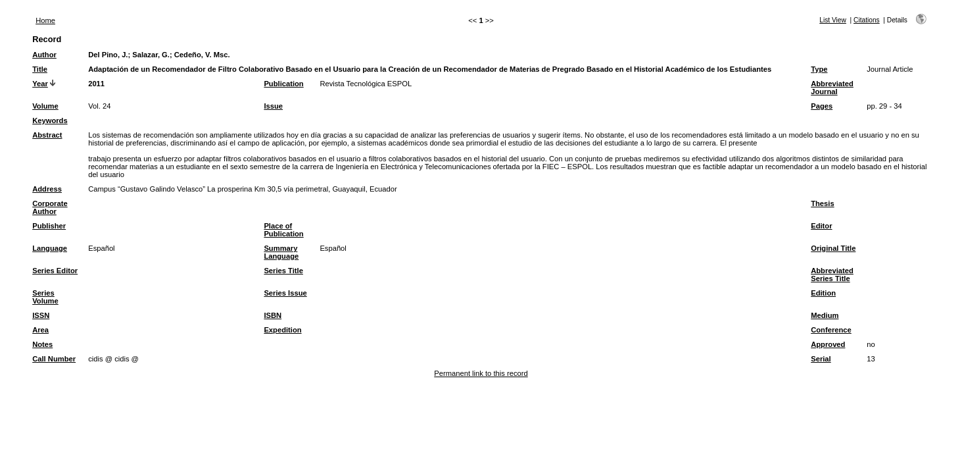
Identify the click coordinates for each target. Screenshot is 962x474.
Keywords (49, 120)
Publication (283, 84)
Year (40, 84)
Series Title (283, 271)
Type (819, 69)
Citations (867, 20)
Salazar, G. (151, 55)
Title (39, 69)
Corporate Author (49, 207)
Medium (824, 315)
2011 (96, 84)
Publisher (49, 226)
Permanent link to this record (480, 373)
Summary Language (281, 252)
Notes (42, 344)
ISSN (40, 315)
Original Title (833, 248)
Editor (821, 226)
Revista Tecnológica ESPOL (366, 84)
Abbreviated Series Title (832, 274)
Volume (45, 106)
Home (45, 20)
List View (832, 20)
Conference (831, 330)
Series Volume (45, 297)
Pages (821, 106)
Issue (273, 106)
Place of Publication (283, 230)
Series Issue (285, 293)
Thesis (822, 203)
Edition (823, 293)
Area (40, 330)
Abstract (47, 135)
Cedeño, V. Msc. (202, 55)
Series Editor (55, 271)
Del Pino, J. (108, 55)
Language (49, 248)
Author (44, 55)
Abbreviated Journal (832, 87)
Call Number (54, 359)
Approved (828, 344)
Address (47, 189)
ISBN (272, 315)
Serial (820, 359)
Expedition (282, 330)
